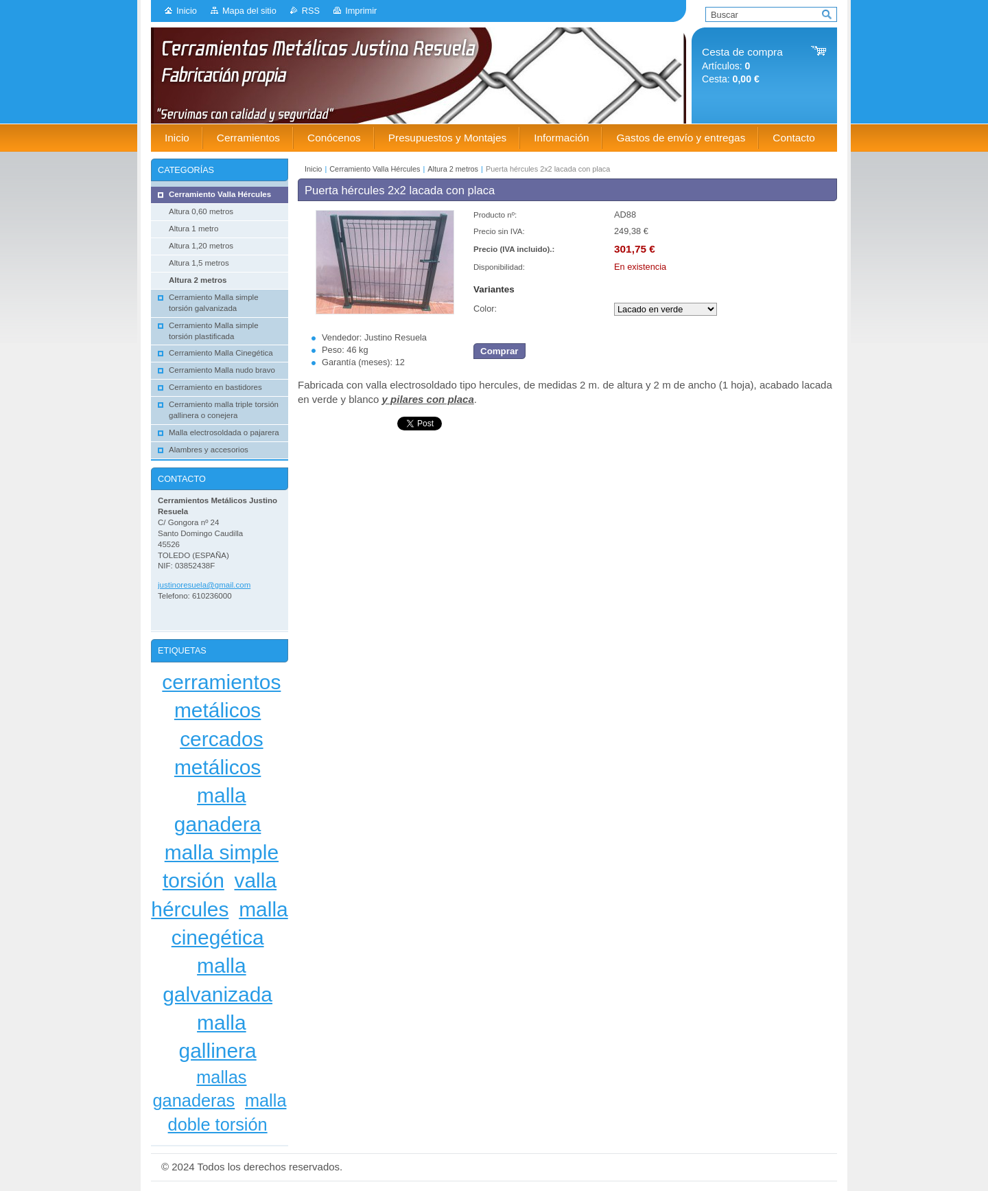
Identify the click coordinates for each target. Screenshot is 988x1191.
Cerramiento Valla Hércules (374, 169)
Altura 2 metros (452, 169)
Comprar (499, 351)
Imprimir (361, 10)
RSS (311, 10)
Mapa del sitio (249, 10)
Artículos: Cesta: (742, 65)
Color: (485, 308)
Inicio (186, 10)
